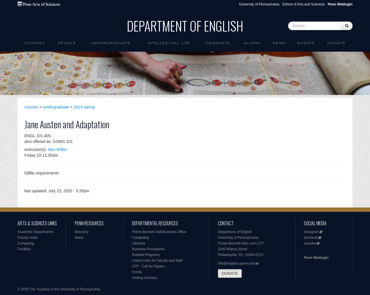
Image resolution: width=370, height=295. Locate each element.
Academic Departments (35, 232)
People (67, 43)
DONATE (230, 273)
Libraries (138, 243)
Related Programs (146, 255)
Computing (25, 243)
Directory (81, 232)
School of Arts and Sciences (303, 4)
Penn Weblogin (316, 258)
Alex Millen (57, 149)
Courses (34, 43)
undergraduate (56, 107)
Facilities (24, 249)
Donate (336, 43)
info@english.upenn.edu (236, 263)
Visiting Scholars (145, 278)
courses (31, 107)
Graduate (218, 43)
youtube (310, 243)
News (279, 43)
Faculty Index (27, 238)
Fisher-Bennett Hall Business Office (159, 232)
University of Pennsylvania (259, 4)
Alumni (252, 43)
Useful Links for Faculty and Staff (157, 261)
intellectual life (169, 43)
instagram (311, 232)
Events (306, 43)
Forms (137, 272)
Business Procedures (148, 249)
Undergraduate (111, 43)
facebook (311, 238)
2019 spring (84, 107)
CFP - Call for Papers (148, 266)
